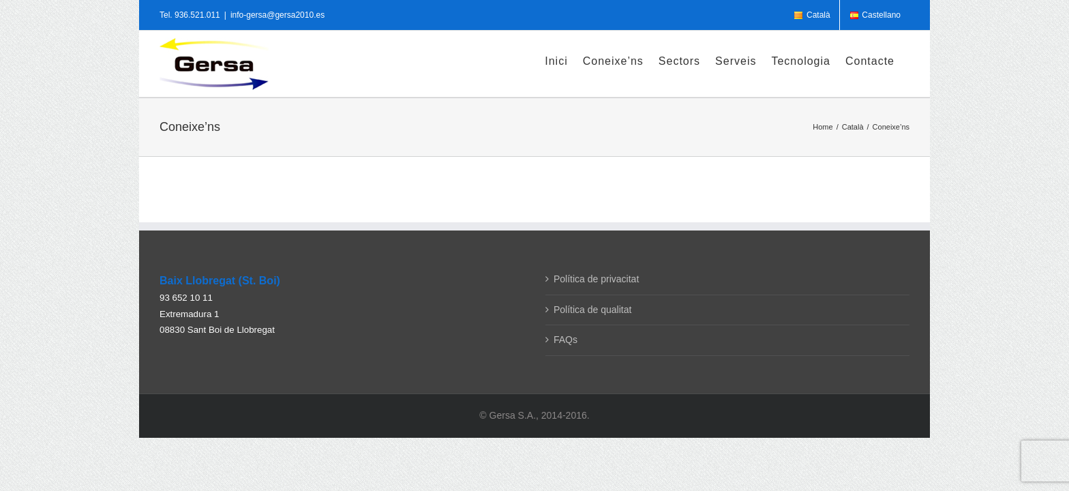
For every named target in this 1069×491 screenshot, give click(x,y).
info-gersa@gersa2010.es (277, 15)
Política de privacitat (596, 278)
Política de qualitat (592, 309)
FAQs (565, 339)
